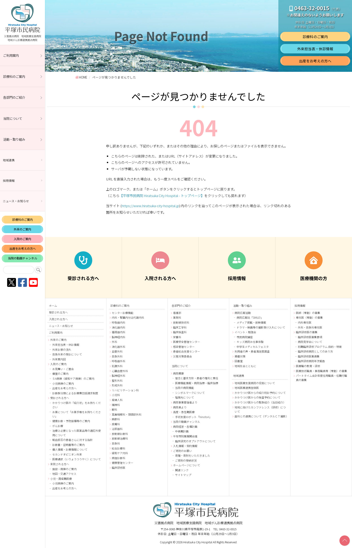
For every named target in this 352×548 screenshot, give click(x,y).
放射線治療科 (120, 438)
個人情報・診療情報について (69, 449)
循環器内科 (118, 332)
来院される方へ (59, 464)
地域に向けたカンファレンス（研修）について (260, 409)
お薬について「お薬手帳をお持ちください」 (76, 414)
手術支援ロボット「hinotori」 (193, 417)
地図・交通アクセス (64, 474)
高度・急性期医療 (184, 412)
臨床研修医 (118, 467)
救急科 (116, 443)
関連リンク (182, 470)
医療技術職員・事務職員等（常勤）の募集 (321, 371)
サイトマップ (183, 475)
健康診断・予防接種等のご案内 (71, 421)
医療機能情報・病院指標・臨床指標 (196, 383)
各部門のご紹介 (14, 97)
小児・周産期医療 (61, 478)
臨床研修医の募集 (306, 332)
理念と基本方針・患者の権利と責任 (196, 378)
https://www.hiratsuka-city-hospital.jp (150, 205)
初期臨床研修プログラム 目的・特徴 (320, 347)
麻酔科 (116, 419)
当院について (12, 118)
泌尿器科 (117, 429)
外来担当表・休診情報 (315, 48)
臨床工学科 (180, 327)
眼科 (114, 409)
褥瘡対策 (240, 356)
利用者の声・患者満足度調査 (252, 351)
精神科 (116, 405)
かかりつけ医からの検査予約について (257, 397)
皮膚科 (116, 424)
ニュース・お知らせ (16, 201)
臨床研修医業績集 (308, 356)
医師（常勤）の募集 (308, 313)
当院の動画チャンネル (22, 258)
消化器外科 (118, 347)
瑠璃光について (184, 397)
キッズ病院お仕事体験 (250, 342)
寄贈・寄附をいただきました (192, 455)
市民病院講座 (245, 337)
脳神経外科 (118, 375)
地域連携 (9, 160)
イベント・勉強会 (245, 332)
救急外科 (117, 356)
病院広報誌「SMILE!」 (250, 317)
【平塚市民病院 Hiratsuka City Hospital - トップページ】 (161, 195)
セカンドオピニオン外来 (67, 454)
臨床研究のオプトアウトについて (195, 441)
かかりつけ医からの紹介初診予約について (260, 393)
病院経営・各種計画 (185, 426)
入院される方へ (58, 319)
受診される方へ (58, 312)
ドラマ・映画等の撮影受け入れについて (261, 327)
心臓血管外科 (120, 371)
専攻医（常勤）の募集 (309, 317)
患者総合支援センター (186, 351)
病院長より (180, 407)
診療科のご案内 (14, 76)
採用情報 (9, 180)
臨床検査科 (180, 332)
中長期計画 (182, 431)
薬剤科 (177, 317)
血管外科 (117, 351)
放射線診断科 (120, 434)
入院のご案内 (22, 239)
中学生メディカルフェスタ (253, 347)
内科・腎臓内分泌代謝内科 (128, 317)
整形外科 (117, 380)
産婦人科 (117, 400)
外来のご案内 (22, 229)
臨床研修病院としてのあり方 (315, 351)
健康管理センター (122, 463)
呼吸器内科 (118, 322)
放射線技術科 (181, 322)
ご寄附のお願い (182, 451)
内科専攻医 (304, 322)
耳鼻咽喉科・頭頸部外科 (126, 414)
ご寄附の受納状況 (186, 460)
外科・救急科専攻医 (310, 327)
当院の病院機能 (184, 388)
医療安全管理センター (186, 342)
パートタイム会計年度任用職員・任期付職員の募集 (321, 378)
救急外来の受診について (67, 354)
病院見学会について (310, 342)
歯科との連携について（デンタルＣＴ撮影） (261, 416)
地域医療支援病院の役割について (255, 383)
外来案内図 (59, 359)
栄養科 (177, 337)
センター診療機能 (122, 313)
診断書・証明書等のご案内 (68, 445)
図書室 (239, 361)
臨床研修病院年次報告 (311, 361)
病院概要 (178, 373)
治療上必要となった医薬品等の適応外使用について (76, 433)
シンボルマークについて (190, 393)
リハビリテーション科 (125, 390)
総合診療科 (118, 448)
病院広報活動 (243, 313)
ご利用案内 (11, 55)
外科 (114, 342)
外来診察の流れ (61, 349)
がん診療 (57, 426)
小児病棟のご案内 (63, 383)
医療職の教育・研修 (308, 366)
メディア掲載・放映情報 (251, 322)
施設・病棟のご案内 (64, 469)
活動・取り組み (14, 139)
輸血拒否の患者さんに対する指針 (72, 440)
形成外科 (117, 385)
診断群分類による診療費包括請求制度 (75, 393)
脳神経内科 (118, 337)
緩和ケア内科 (120, 453)
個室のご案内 (60, 373)
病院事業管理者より (185, 402)
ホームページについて (186, 465)
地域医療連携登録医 (247, 388)
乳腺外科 (117, 366)
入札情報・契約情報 (185, 446)
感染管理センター (184, 347)
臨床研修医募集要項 (310, 337)
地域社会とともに (245, 366)
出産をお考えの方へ (22, 248)
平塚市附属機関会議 (185, 436)
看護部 (177, 313)
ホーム (53, 306)
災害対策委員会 (182, 356)
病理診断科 (118, 458)
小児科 (116, 395)
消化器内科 (118, 327)
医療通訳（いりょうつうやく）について (76, 459)
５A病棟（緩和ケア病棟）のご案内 (73, 378)
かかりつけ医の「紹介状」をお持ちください (76, 405)
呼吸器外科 (118, 361)
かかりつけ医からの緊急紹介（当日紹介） (260, 402)
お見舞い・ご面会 (63, 369)
